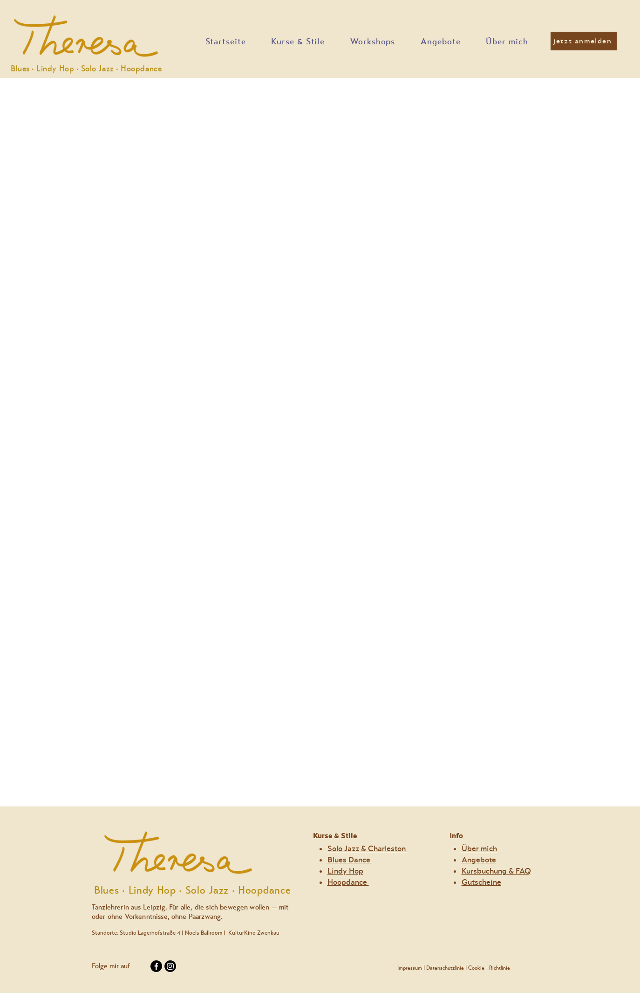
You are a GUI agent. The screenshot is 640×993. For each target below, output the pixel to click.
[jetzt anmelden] (584, 41)
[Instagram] (170, 966)
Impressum (409, 968)
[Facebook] (156, 966)
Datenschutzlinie (445, 968)
